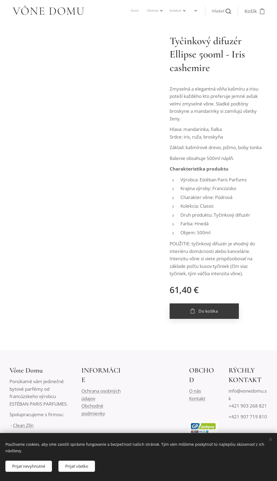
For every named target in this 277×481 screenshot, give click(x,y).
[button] (221, 11)
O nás (195, 391)
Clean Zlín (23, 425)
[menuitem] (139, 11)
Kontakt (197, 398)
